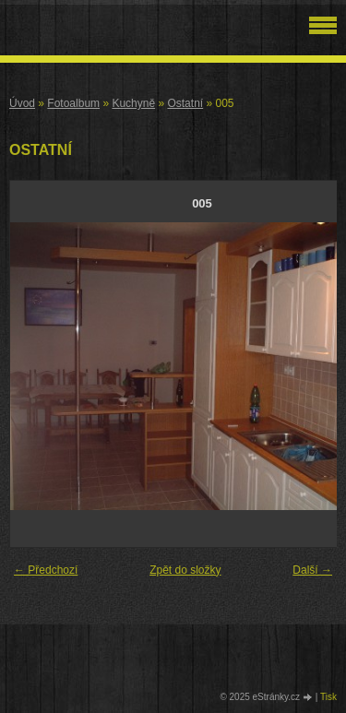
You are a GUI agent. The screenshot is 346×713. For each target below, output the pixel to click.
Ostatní (185, 103)
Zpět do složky (185, 570)
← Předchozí (46, 570)
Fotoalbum (73, 103)
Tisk (328, 697)
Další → (312, 570)
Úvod (22, 103)
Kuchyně (133, 103)
